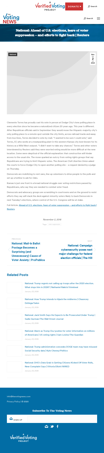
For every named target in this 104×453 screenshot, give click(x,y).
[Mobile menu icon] (98, 18)
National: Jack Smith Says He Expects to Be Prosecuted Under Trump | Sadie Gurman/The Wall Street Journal (60, 317)
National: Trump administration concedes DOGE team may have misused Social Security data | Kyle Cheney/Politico (61, 348)
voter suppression (54, 224)
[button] (92, 6)
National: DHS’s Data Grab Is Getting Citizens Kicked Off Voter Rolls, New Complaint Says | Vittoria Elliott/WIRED (59, 364)
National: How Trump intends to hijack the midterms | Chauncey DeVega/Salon (57, 301)
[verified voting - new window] (50, 11)
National (13, 54)
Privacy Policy (13, 401)
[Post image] (14, 287)
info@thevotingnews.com (18, 396)
